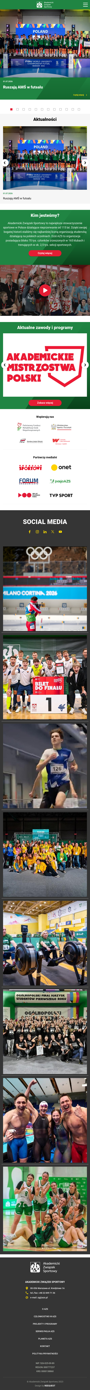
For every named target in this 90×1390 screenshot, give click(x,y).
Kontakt (45, 1346)
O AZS (45, 1309)
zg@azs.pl (43, 1297)
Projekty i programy (45, 1324)
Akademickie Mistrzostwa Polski (45, 365)
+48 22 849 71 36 (47, 1293)
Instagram (37, 532)
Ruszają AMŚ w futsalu (23, 87)
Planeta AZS (45, 1338)
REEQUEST (50, 1385)
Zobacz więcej (45, 402)
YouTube (60, 532)
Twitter (53, 532)
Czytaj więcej (78, 95)
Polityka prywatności (45, 1353)
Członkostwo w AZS (45, 1316)
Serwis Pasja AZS (45, 1331)
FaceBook (29, 532)
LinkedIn (45, 532)
